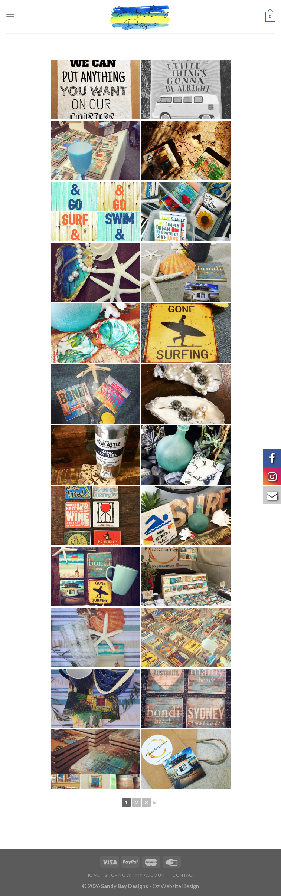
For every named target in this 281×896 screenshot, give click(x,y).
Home (93, 875)
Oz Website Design (176, 886)
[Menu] (10, 16)
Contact (183, 875)
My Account (151, 875)
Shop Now (118, 875)
